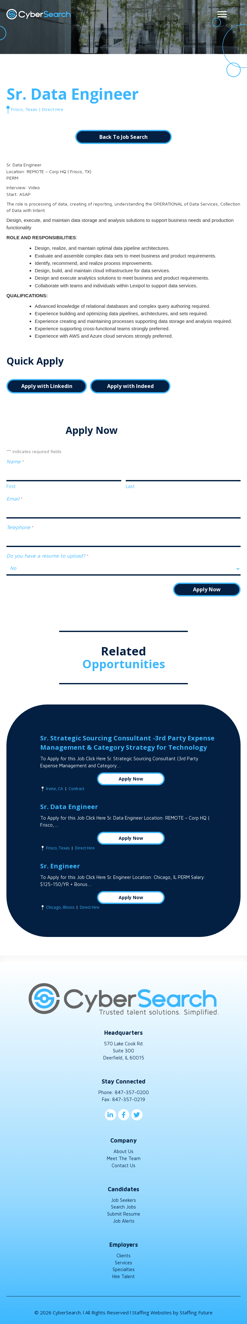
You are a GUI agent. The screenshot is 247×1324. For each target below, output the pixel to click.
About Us (123, 1151)
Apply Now (131, 778)
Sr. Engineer (60, 866)
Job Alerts (123, 1220)
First (11, 486)
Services (123, 1262)
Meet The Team (124, 1158)
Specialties (124, 1269)
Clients (123, 1255)
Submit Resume (123, 1214)
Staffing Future (196, 1312)
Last (130, 486)
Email (14, 499)
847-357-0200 (132, 1092)
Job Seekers (123, 1199)
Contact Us (123, 1165)
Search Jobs (123, 1207)
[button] (123, 137)
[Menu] (222, 14)
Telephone (19, 527)
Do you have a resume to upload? (47, 555)
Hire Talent (123, 1276)
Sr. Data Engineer (69, 806)
